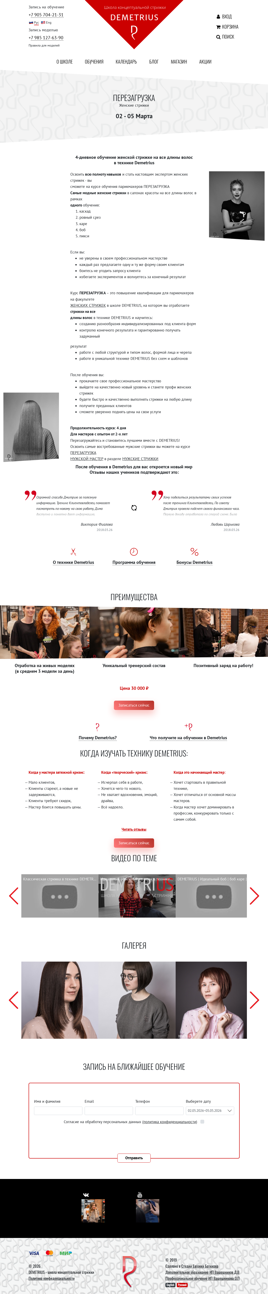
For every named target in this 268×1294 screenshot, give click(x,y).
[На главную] (134, 25)
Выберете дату (199, 1101)
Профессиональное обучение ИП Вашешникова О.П (202, 1278)
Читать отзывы (134, 829)
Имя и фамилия (47, 1101)
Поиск (220, 36)
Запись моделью (43, 29)
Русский (182, 1285)
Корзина (221, 26)
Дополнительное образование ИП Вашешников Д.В (202, 1272)
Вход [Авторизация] (222, 16)
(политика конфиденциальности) (169, 1121)
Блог (154, 61)
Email (89, 1101)
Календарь (126, 61)
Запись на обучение (46, 7)
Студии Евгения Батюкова (199, 1266)
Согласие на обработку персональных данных (131, 1121)
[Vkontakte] (93, 1211)
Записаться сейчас (134, 705)
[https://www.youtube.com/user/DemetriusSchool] (140, 1194)
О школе (65, 61)
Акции (205, 61)
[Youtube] (147, 1211)
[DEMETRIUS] (129, 1272)
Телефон (142, 1101)
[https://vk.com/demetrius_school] (86, 1194)
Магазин (179, 61)
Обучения (94, 61)
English (170, 1285)
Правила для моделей (44, 45)
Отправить (134, 1157)
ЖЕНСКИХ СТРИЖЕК (88, 305)
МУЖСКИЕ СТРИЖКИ (140, 458)
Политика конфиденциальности (52, 1278)
